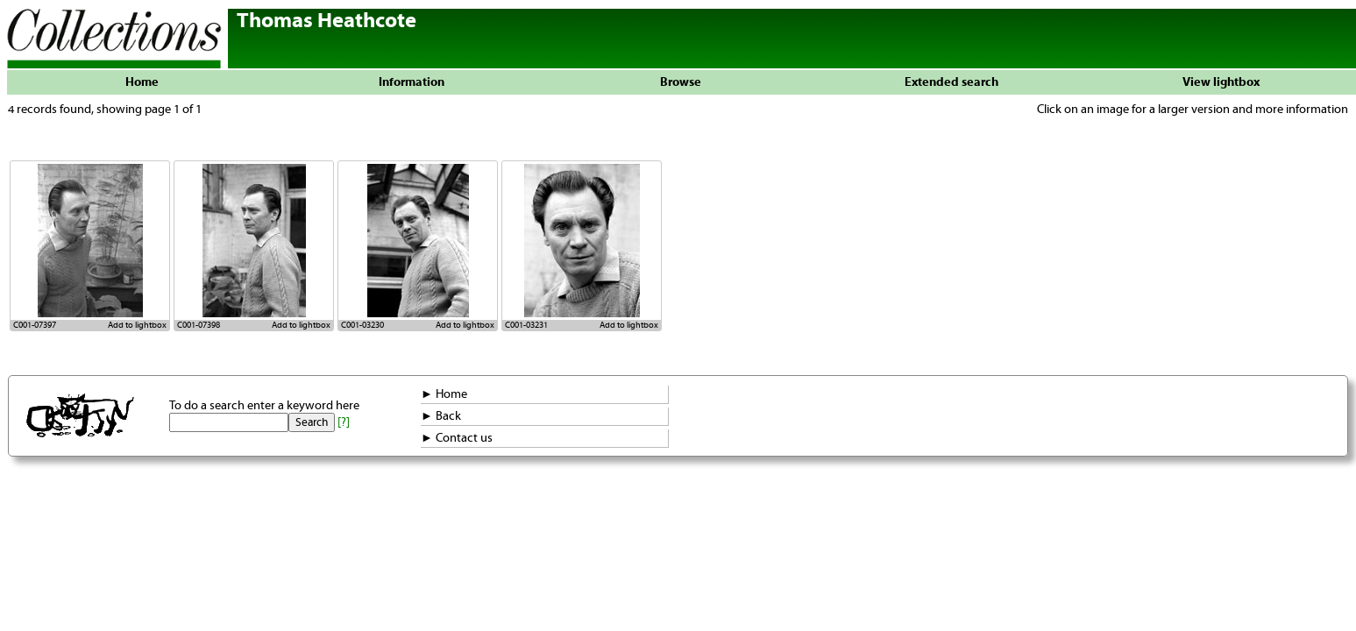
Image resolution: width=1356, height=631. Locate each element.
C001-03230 (362, 325)
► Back (441, 416)
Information (411, 82)
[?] (343, 422)
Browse (680, 82)
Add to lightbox (137, 325)
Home (142, 82)
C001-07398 (198, 325)
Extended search (951, 82)
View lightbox (1221, 82)
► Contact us (457, 438)
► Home (444, 394)
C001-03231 (526, 325)
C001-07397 (34, 325)
